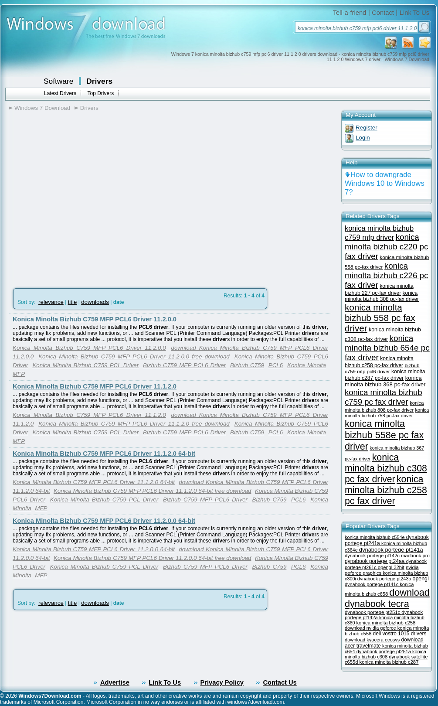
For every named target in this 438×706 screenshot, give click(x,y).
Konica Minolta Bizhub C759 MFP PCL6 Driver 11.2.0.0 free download (134, 356)
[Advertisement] (81, 204)
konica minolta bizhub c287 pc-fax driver (385, 374)
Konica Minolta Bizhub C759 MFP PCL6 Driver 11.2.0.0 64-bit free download (152, 558)
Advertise (114, 682)
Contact (383, 12)
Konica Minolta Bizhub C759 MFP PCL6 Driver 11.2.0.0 (95, 319)
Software (58, 81)
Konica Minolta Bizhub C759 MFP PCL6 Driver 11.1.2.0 (95, 386)
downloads (95, 302)
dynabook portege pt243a (385, 578)
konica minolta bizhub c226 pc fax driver (386, 275)
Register (366, 127)
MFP (19, 374)
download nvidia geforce (371, 628)
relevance (51, 302)
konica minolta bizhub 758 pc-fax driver (387, 412)
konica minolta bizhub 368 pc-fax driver (385, 381)
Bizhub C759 (247, 365)
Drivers (99, 81)
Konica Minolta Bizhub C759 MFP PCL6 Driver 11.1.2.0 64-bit (104, 453)
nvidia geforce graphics (382, 570)
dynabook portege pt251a (384, 651)
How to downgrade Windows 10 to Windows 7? (384, 183)
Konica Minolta (306, 365)
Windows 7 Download (42, 108)
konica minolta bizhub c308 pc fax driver (386, 468)
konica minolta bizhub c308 (385, 654)
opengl (421, 579)
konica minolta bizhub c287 (389, 662)
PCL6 (275, 365)
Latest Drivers (60, 93)
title (72, 302)
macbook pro (415, 555)
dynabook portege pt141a (391, 549)
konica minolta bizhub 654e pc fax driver (387, 348)
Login (363, 137)
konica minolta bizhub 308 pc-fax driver (382, 296)
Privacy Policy (222, 682)
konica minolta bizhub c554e (375, 537)
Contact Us (279, 682)
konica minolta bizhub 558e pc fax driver (384, 435)
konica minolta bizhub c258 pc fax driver (386, 490)
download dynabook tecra (387, 598)
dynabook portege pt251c (373, 612)
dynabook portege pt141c (372, 584)
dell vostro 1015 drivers (400, 634)
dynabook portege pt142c (373, 555)
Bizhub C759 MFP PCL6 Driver (184, 365)
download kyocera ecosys (373, 639)
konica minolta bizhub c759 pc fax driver (383, 397)
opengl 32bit (391, 567)
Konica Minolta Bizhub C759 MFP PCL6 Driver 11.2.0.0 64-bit (104, 520)
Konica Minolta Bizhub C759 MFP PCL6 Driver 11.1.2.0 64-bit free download (152, 491)
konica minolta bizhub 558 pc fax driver (380, 317)
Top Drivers (100, 93)
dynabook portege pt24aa (375, 561)
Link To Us (414, 12)
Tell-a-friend (350, 12)
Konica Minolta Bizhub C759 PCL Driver (85, 365)
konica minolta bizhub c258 (385, 622)
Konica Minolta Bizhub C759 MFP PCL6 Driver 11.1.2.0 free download (134, 423)
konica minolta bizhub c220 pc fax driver (386, 246)
